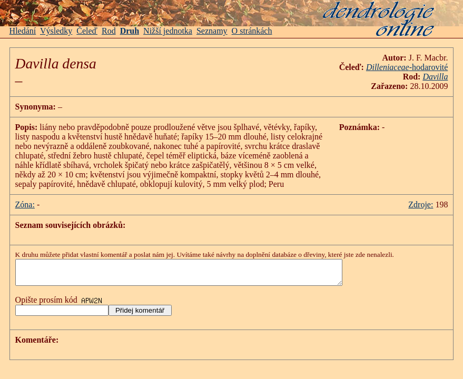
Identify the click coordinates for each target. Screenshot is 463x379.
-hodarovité (407, 67)
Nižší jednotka (167, 30)
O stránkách (252, 30)
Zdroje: (420, 204)
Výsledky (56, 30)
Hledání (22, 30)
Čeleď (86, 30)
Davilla (435, 76)
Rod (109, 30)
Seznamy (212, 30)
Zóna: (25, 204)
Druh (129, 30)
